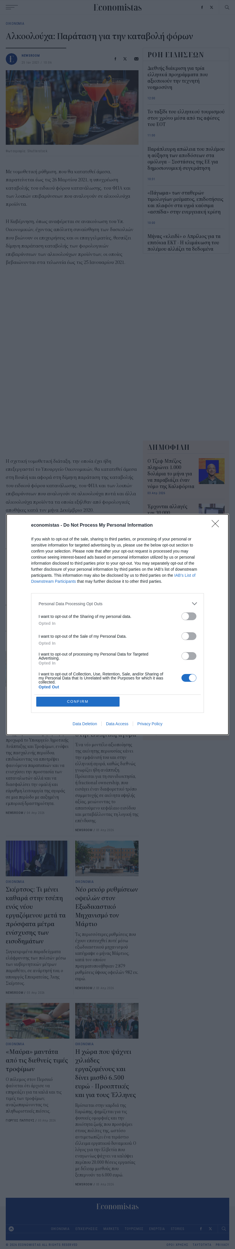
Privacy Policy (149, 723)
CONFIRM (78, 701)
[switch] (188, 616)
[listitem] (117, 604)
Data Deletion (85, 723)
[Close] (217, 525)
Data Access (117, 723)
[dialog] (117, 624)
